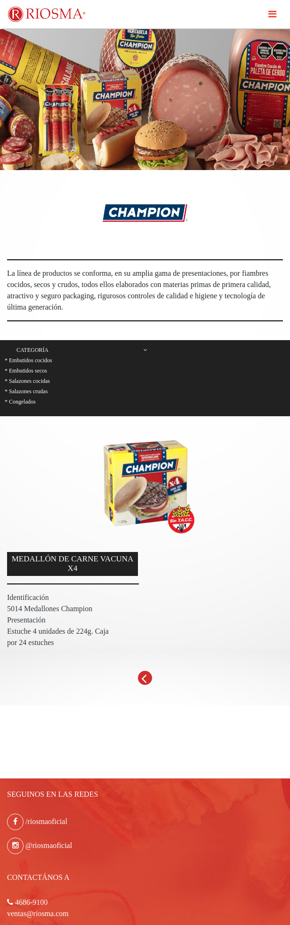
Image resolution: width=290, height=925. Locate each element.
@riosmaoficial (39, 845)
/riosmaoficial (37, 821)
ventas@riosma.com (38, 913)
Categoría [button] (81, 350)
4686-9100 (27, 902)
